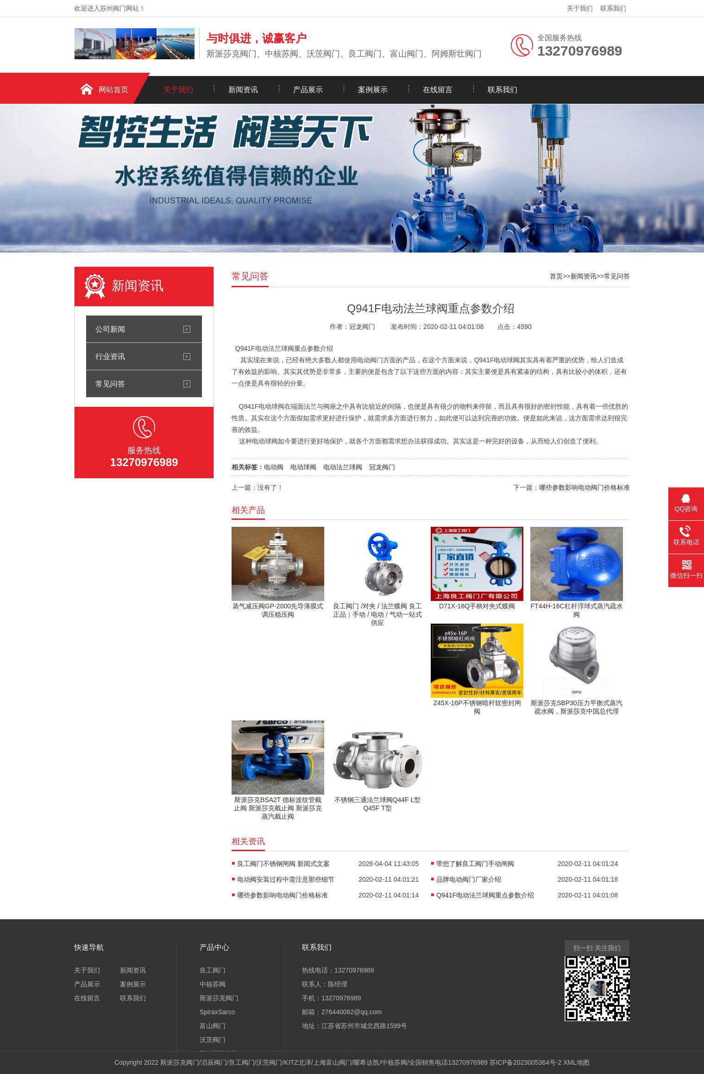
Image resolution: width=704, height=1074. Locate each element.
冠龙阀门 (382, 467)
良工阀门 (213, 970)
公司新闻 (110, 329)
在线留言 (438, 90)
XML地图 (576, 1062)
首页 (556, 276)
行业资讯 (110, 356)
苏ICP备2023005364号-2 (526, 1062)
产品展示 (308, 90)
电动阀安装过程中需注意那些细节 (285, 879)
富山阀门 (213, 1026)
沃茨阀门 (213, 1039)
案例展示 (373, 90)
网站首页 (113, 90)
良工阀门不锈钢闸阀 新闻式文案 (283, 863)
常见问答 (110, 383)
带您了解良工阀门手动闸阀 (475, 863)
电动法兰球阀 (342, 467)
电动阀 (273, 467)
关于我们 (580, 8)
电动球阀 (303, 467)
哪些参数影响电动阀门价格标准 (584, 487)
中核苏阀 (213, 984)
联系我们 (613, 8)
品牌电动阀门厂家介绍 (468, 879)
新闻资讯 (243, 90)
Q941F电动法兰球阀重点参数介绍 (485, 895)
